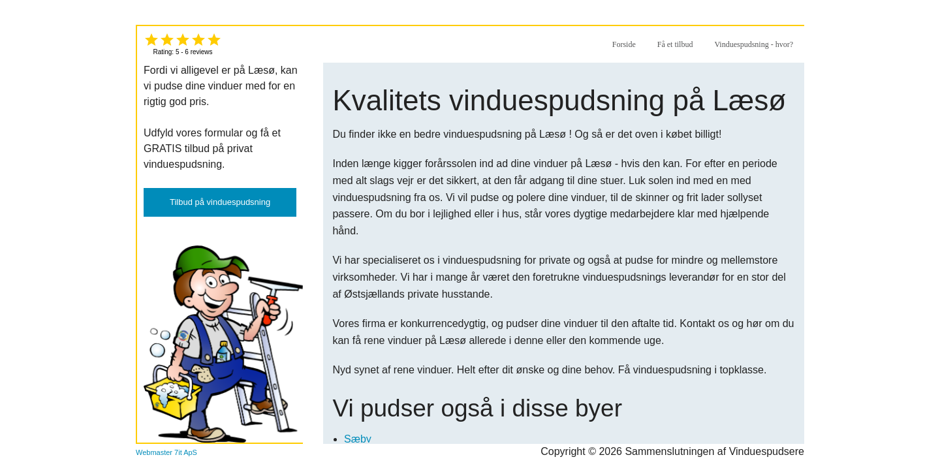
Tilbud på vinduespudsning (220, 202)
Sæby (357, 439)
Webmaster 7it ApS (166, 452)
